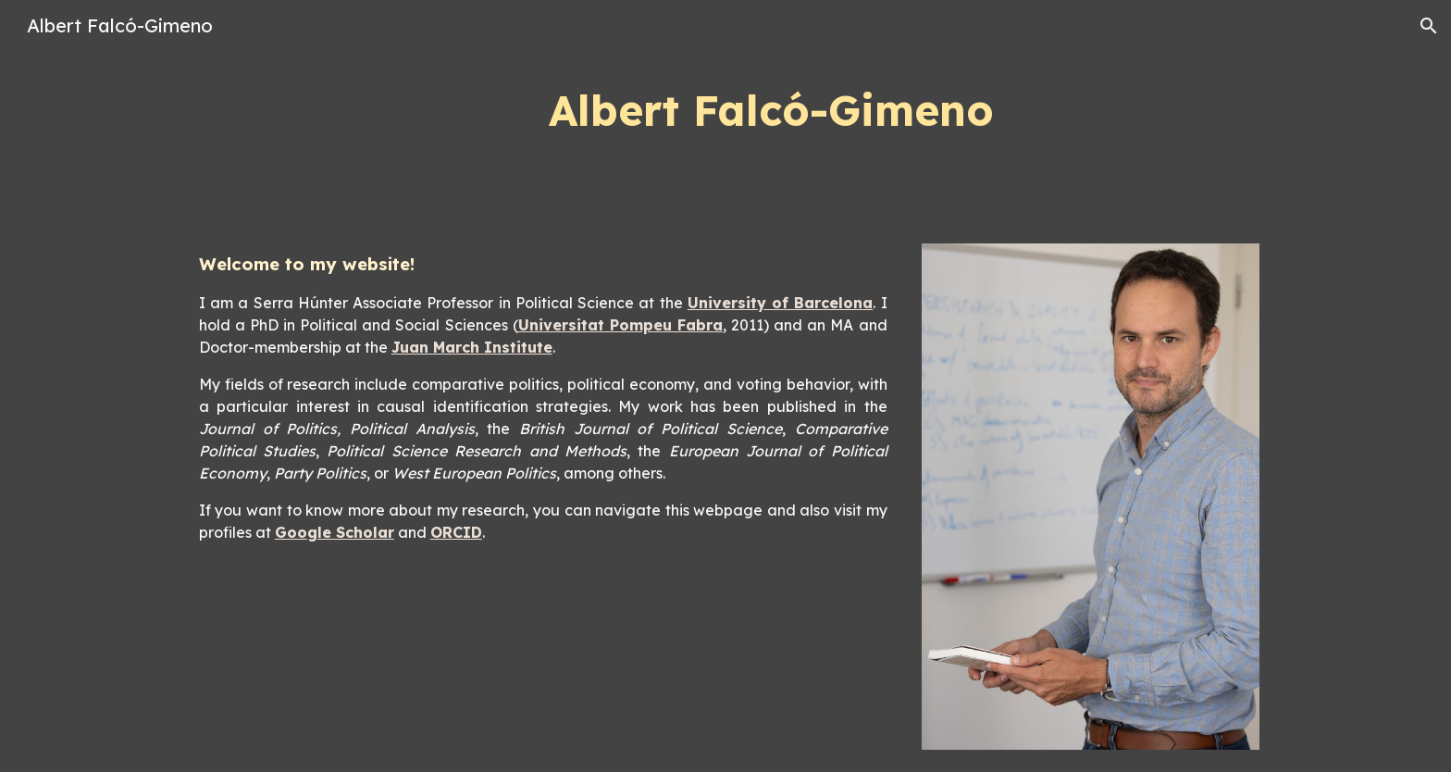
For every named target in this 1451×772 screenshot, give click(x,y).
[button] (1429, 26)
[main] (771, 110)
